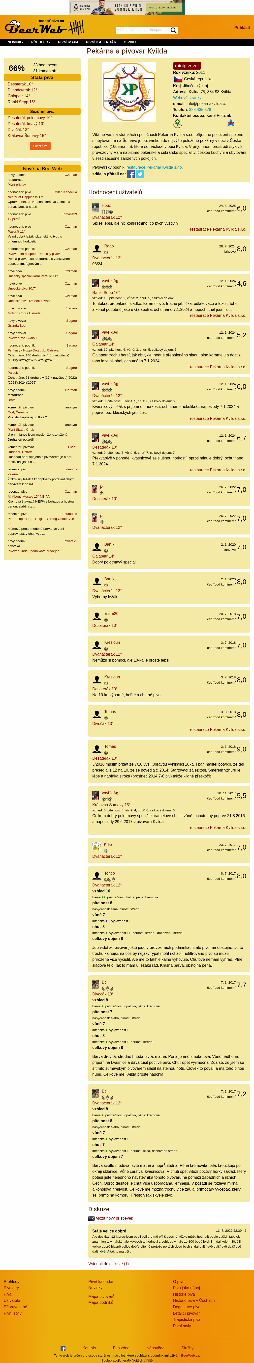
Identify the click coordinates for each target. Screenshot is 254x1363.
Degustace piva (186, 1307)
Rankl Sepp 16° (21, 102)
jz (101, 487)
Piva (7, 1294)
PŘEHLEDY (41, 42)
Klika (108, 844)
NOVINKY (15, 42)
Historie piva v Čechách (194, 1300)
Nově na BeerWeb (42, 168)
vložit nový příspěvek (110, 1218)
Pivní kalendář (100, 1282)
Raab (109, 246)
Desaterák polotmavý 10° (30, 118)
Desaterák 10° (20, 84)
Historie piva (184, 1294)
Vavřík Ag (109, 281)
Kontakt (89, 1348)
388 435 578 (200, 109)
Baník (109, 544)
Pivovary (11, 1288)
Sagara (71, 308)
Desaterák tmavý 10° (26, 124)
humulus (70, 469)
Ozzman (71, 175)
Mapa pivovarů (101, 1296)
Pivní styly (13, 1313)
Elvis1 (72, 447)
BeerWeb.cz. (190, 1355)
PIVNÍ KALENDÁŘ (101, 42)
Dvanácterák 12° (22, 90)
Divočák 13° (18, 130)
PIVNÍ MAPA (68, 42)
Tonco (109, 873)
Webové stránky (187, 98)
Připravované (15, 1307)
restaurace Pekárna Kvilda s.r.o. (155, 167)
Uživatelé (12, 1300)
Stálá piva (42, 77)
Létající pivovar (186, 1313)
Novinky (95, 1287)
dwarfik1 (71, 541)
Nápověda (155, 1348)
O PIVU (130, 42)
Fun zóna (121, 1348)
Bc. (105, 982)
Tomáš (110, 712)
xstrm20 (111, 614)
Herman (71, 390)
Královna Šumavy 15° (27, 136)
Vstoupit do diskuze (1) (108, 1264)
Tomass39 (69, 214)
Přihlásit (242, 28)
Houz (106, 205)
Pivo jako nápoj (186, 1288)
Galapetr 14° (19, 96)
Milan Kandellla (66, 192)
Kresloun (112, 642)
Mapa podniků (100, 1302)
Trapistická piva (187, 1319)
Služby (187, 1348)
